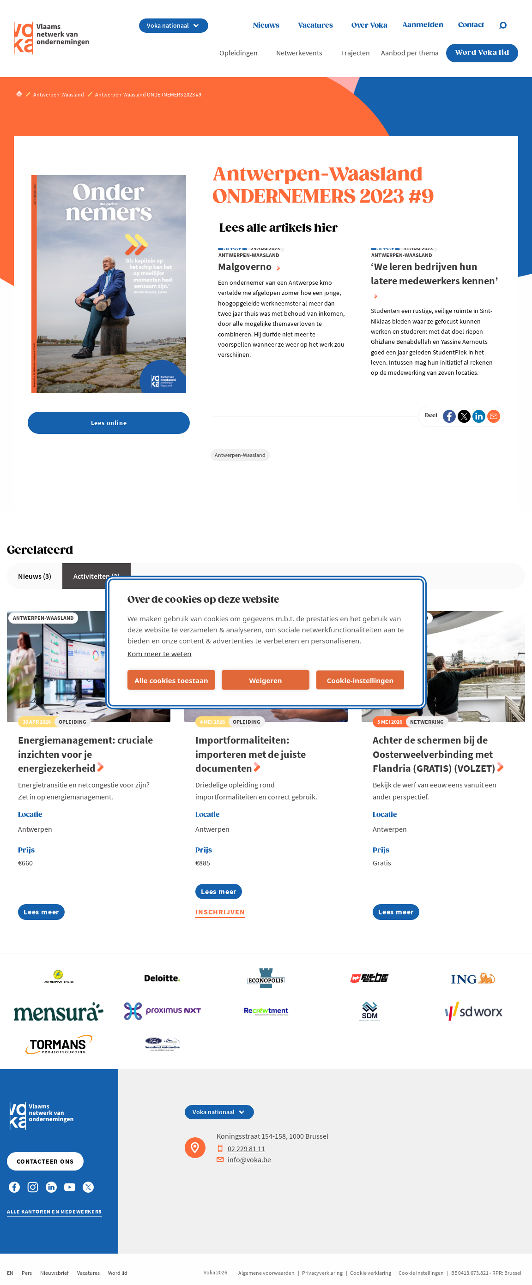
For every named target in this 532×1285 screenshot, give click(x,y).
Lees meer (44, 913)
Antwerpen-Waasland (240, 454)
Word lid (117, 1272)
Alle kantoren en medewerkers (54, 1211)
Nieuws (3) (34, 576)
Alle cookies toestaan (171, 680)
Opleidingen (238, 52)
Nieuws (266, 25)
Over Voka (369, 25)
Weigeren (265, 680)
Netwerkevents (299, 52)
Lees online (109, 423)
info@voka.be (244, 1159)
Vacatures (315, 25)
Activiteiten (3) (96, 576)
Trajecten (355, 52)
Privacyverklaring (322, 1272)
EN (10, 1272)
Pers (27, 1272)
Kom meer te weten (159, 653)
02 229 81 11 (241, 1148)
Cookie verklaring (370, 1272)
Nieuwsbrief (54, 1272)
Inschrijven (220, 911)
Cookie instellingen (421, 1272)
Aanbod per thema (410, 52)
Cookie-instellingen (360, 680)
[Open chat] (508, 25)
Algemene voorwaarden (266, 1272)
